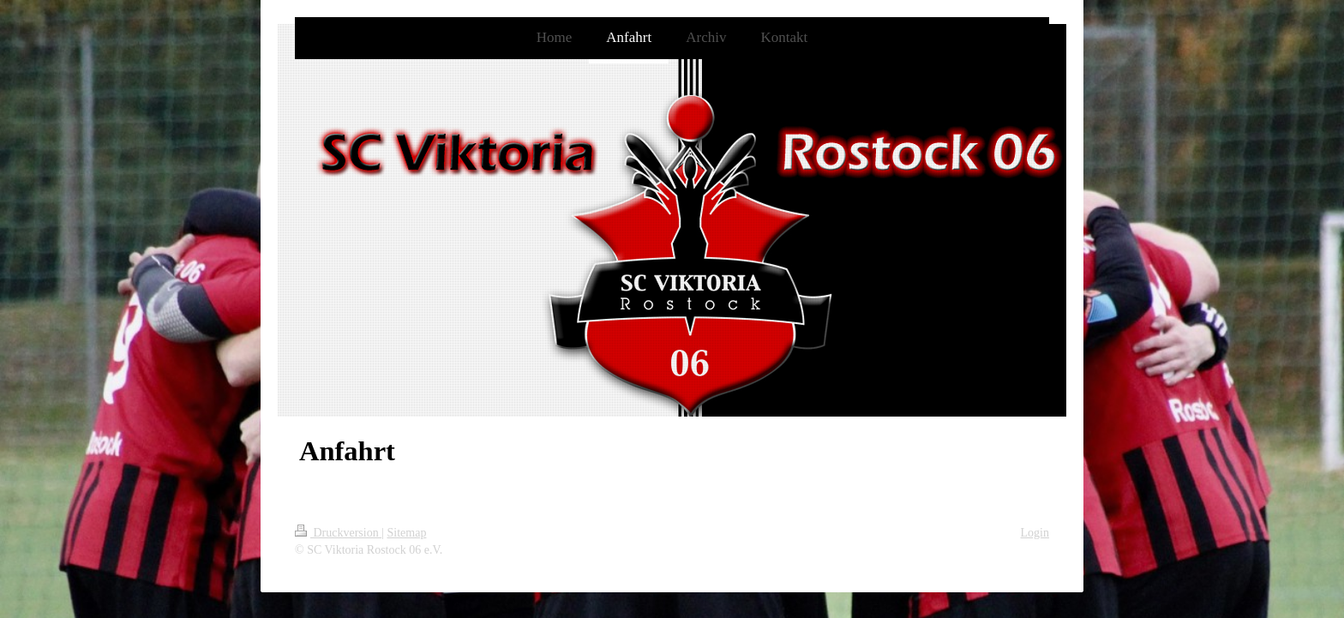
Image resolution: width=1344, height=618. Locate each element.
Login (1035, 532)
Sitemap (407, 532)
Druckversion (338, 532)
